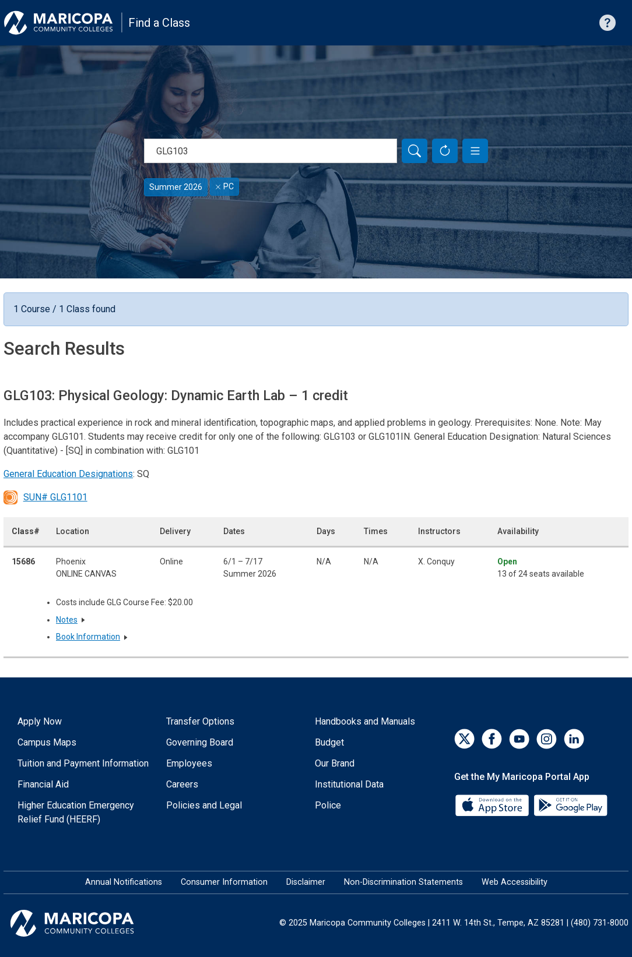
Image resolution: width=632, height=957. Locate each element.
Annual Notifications (123, 882)
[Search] (414, 151)
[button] (475, 151)
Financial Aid (43, 784)
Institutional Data (349, 784)
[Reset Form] (445, 151)
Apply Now (39, 721)
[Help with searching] (608, 23)
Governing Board (199, 742)
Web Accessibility (514, 882)
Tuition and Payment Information (83, 763)
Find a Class (159, 23)
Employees (189, 763)
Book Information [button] (88, 636)
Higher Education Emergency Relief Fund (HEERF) (75, 812)
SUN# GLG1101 (45, 497)
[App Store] (493, 804)
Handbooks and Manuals (365, 721)
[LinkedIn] (574, 739)
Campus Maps (46, 742)
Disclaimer (305, 882)
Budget (329, 742)
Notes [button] (67, 619)
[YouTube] (519, 739)
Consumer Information (224, 882)
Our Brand (334, 763)
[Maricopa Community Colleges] (86, 923)
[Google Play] (570, 804)
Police (328, 805)
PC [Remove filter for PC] (224, 186)
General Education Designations (68, 473)
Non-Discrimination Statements (403, 882)
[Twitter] (464, 739)
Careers (182, 784)
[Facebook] (492, 739)
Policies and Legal (204, 805)
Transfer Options (200, 721)
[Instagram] (546, 739)
